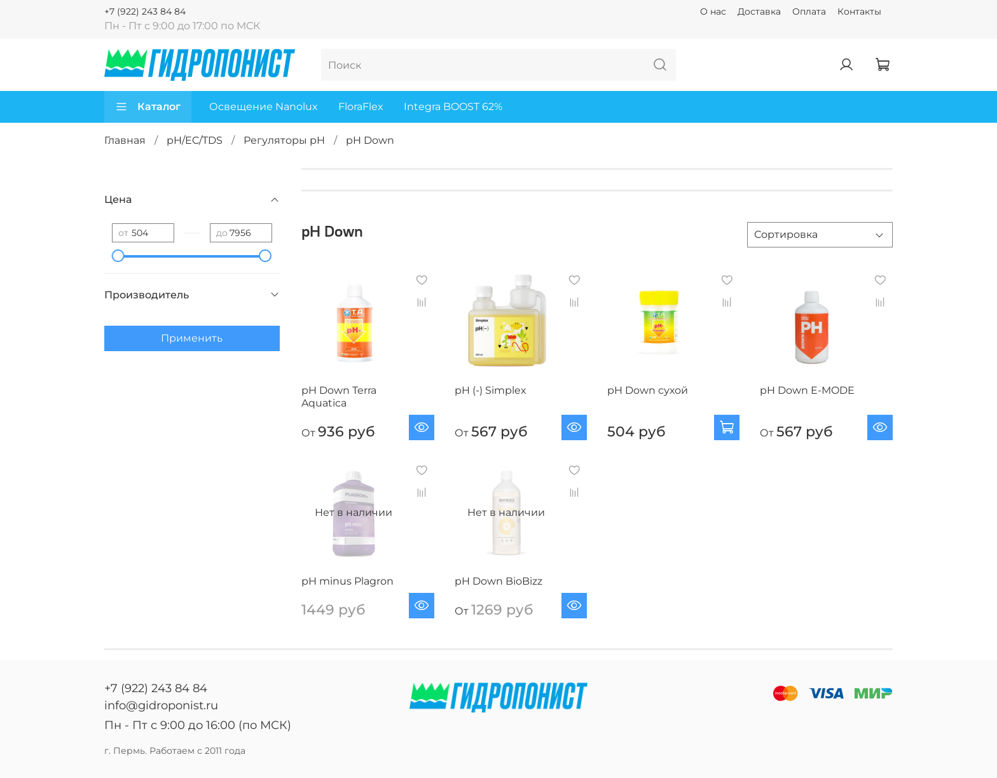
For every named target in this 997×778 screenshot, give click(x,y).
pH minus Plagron (347, 581)
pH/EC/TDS (195, 140)
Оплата (809, 11)
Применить (192, 338)
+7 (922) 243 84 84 (145, 11)
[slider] (118, 255)
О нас (713, 11)
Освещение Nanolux (263, 107)
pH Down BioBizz (498, 581)
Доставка (759, 11)
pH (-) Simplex (490, 390)
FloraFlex (360, 107)
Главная (125, 140)
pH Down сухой (647, 390)
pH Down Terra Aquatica (338, 396)
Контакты (859, 11)
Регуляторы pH (284, 140)
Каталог (148, 107)
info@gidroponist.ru (161, 705)
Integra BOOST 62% (453, 107)
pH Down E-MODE (807, 390)
